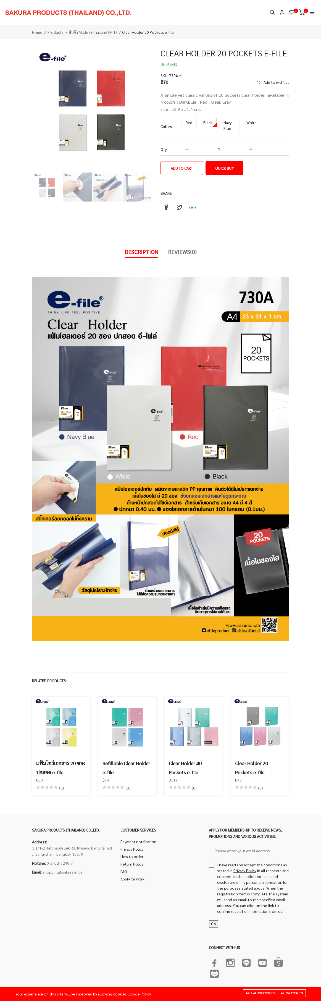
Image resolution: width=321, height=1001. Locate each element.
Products (56, 32)
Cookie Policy (139, 993)
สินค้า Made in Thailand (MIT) (93, 32)
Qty (163, 149)
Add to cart (182, 168)
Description (141, 251)
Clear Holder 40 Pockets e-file (185, 767)
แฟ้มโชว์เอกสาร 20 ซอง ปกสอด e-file (60, 767)
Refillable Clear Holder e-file (126, 767)
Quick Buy (224, 168)
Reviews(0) (182, 251)
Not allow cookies (260, 993)
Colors (166, 126)
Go (213, 923)
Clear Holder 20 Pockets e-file (251, 767)
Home (37, 32)
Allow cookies (292, 993)
